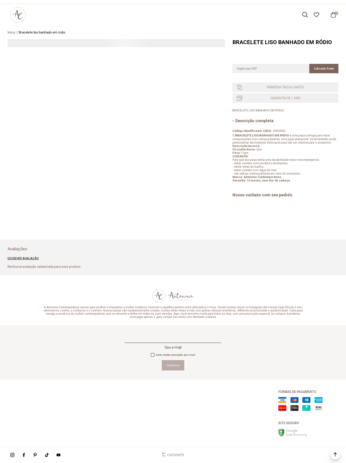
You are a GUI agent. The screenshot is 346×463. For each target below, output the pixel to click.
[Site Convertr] (173, 455)
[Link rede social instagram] (12, 455)
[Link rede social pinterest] (35, 455)
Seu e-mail (173, 347)
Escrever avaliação (23, 258)
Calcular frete (324, 68)
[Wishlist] (316, 14)
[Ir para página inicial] (11, 32)
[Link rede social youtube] (58, 455)
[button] (335, 454)
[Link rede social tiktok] (47, 455)
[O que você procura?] (305, 14)
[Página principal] (18, 15)
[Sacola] (333, 14)
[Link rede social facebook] (24, 455)
